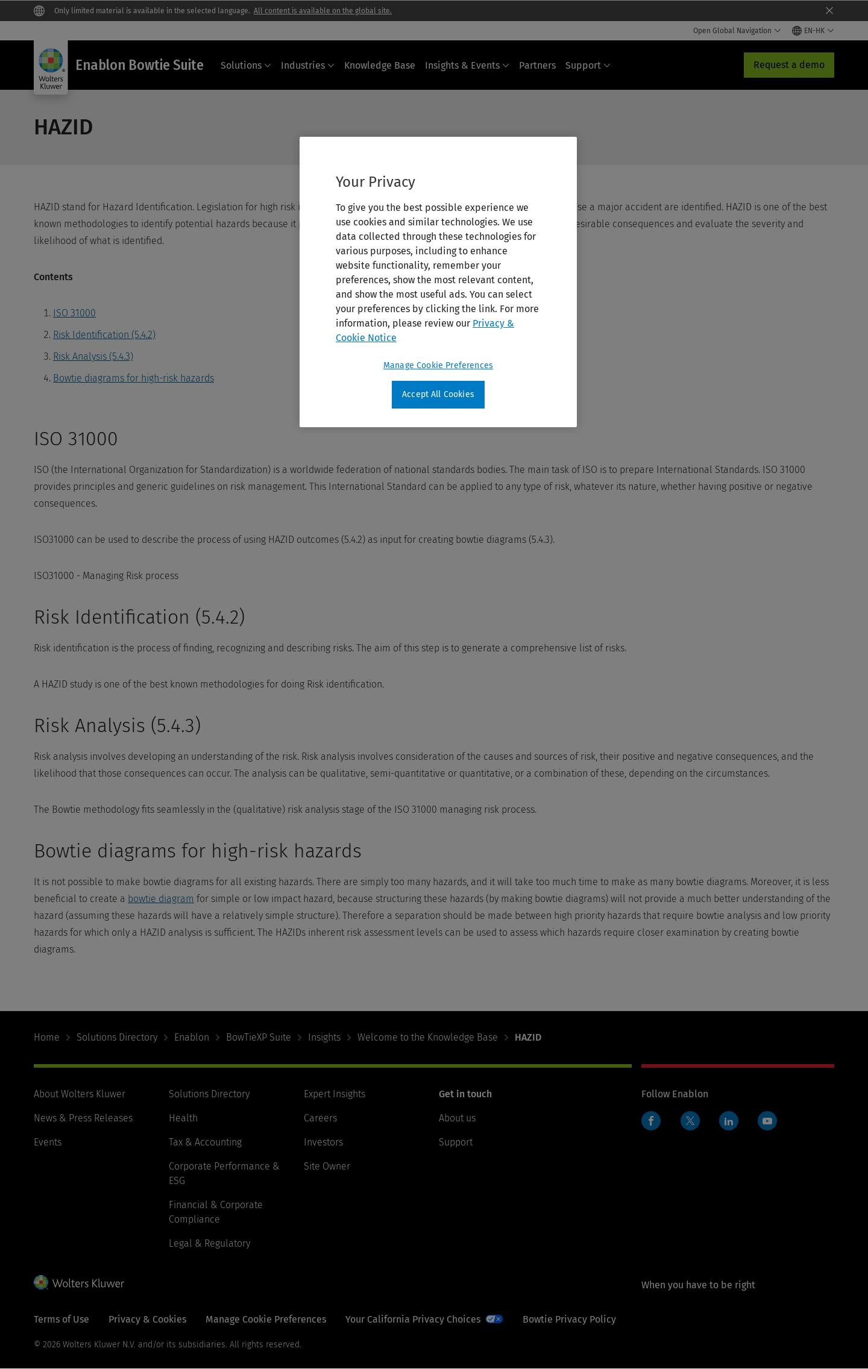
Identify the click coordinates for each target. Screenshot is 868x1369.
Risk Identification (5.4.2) (104, 334)
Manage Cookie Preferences (266, 1319)
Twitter (690, 1120)
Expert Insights (334, 1094)
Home (47, 1037)
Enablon (191, 1037)
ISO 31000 (74, 313)
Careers (320, 1118)
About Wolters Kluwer (79, 1094)
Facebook (651, 1120)
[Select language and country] (813, 30)
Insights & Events (467, 65)
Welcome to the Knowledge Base (427, 1037)
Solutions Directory (117, 1037)
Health (183, 1118)
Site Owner (327, 1166)
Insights (324, 1037)
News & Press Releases (83, 1118)
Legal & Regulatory (209, 1243)
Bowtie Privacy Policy (569, 1319)
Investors (323, 1142)
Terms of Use (61, 1319)
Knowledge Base (379, 65)
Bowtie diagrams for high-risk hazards (133, 378)
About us (457, 1118)
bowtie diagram (161, 898)
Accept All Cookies (438, 394)
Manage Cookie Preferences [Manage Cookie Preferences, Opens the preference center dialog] (438, 365)
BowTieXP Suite (258, 1037)
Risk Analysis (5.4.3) (93, 356)
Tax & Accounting (205, 1142)
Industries (308, 65)
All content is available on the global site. (323, 11)
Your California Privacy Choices (412, 1319)
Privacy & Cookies (147, 1319)
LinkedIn (728, 1120)
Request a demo (789, 64)
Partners (537, 65)
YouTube (767, 1120)
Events (47, 1142)
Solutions (246, 65)
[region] (438, 282)
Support (588, 65)
